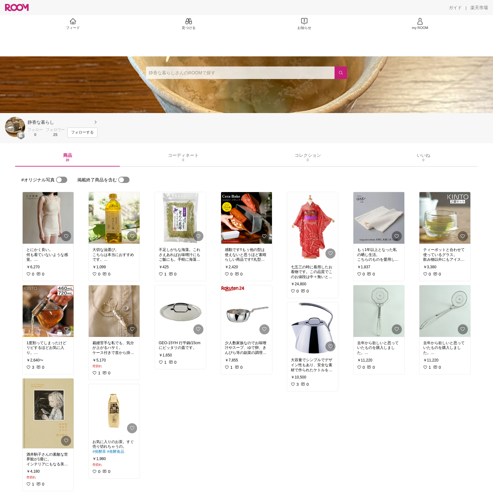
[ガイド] (455, 7)
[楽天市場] (479, 7)
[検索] (341, 72)
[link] (48, 218)
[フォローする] (82, 133)
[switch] (61, 180)
